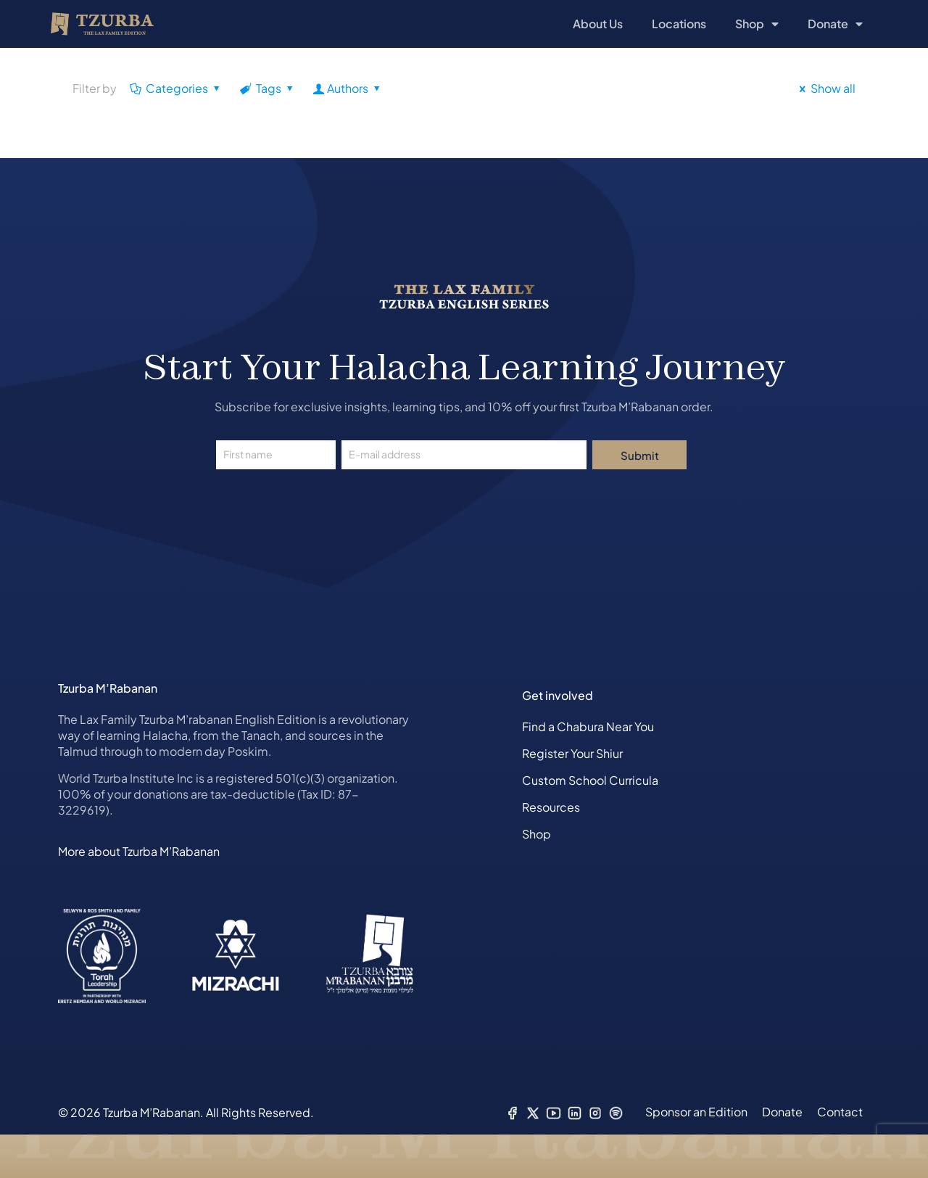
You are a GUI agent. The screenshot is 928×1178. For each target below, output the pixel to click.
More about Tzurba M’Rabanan (139, 851)
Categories (176, 88)
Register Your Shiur (572, 753)
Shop (757, 24)
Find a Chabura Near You (588, 726)
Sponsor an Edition (696, 1111)
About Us (598, 23)
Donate (835, 24)
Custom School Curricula (590, 780)
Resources (551, 807)
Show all (825, 88)
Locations (679, 23)
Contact (840, 1111)
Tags (268, 88)
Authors (348, 88)
